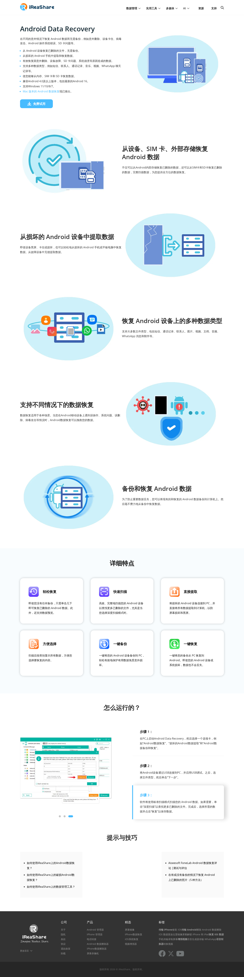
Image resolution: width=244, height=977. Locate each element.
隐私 (63, 934)
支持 (214, 8)
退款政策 (65, 948)
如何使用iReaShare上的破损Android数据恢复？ (51, 877)
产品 (90, 922)
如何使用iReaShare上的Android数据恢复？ (51, 865)
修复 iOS (177, 929)
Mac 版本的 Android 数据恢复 (41, 91)
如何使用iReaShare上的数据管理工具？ (51, 887)
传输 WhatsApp (207, 939)
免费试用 (36, 104)
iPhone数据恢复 (133, 934)
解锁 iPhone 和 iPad (198, 934)
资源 (201, 8)
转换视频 (168, 943)
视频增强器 (131, 943)
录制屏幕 (173, 939)
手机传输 (163, 939)
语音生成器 (193, 939)
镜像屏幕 (182, 934)
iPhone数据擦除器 (97, 948)
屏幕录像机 (93, 953)
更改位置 (173, 934)
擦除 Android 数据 (207, 929)
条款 (63, 939)
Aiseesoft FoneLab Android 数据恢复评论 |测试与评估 (192, 865)
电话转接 (91, 939)
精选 (128, 922)
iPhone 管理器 (94, 934)
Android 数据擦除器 (98, 943)
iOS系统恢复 (131, 939)
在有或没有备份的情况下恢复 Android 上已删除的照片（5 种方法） (191, 877)
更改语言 (24, 950)
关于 (63, 929)
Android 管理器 (95, 929)
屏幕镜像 (129, 929)
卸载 (63, 953)
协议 (63, 943)
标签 (162, 922)
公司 (64, 922)
